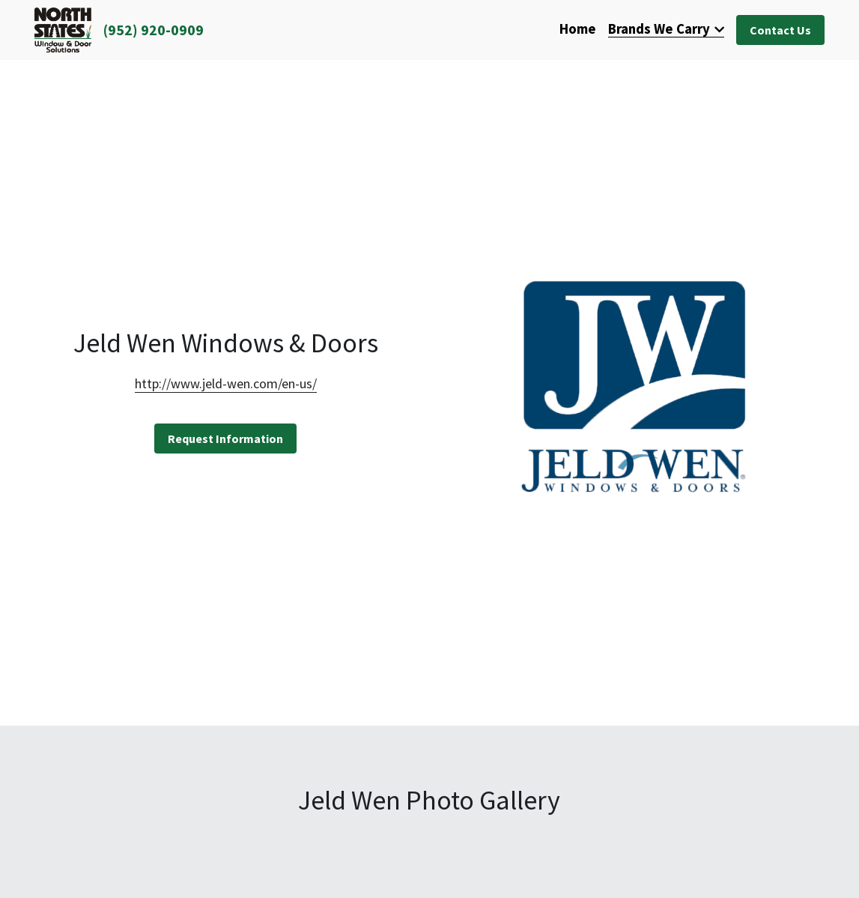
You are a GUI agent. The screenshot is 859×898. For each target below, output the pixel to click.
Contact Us (780, 29)
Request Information (225, 438)
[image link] (63, 28)
